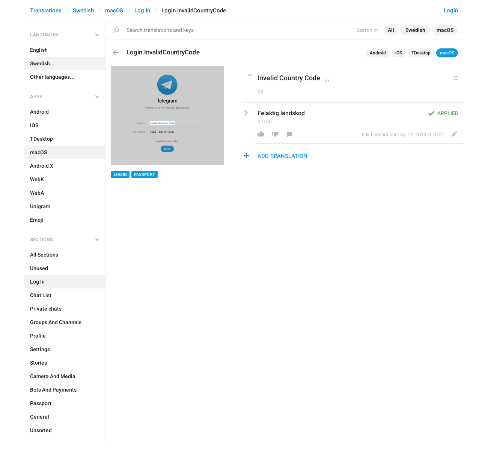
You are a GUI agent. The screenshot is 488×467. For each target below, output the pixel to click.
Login (451, 10)
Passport (144, 174)
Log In (142, 10)
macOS (114, 10)
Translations (46, 10)
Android (378, 53)
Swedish (83, 10)
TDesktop (421, 53)
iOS (398, 53)
